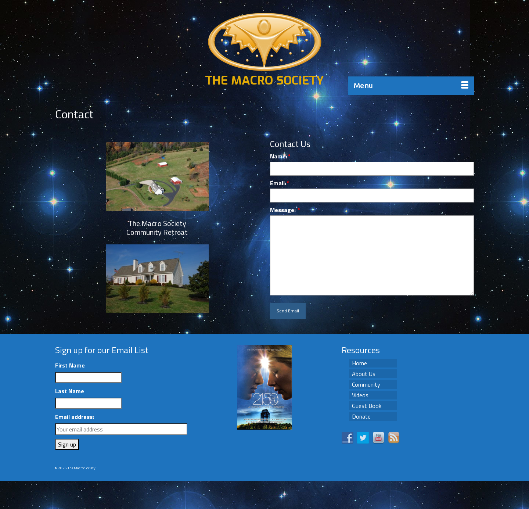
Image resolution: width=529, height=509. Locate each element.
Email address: (74, 416)
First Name (70, 365)
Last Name (69, 391)
